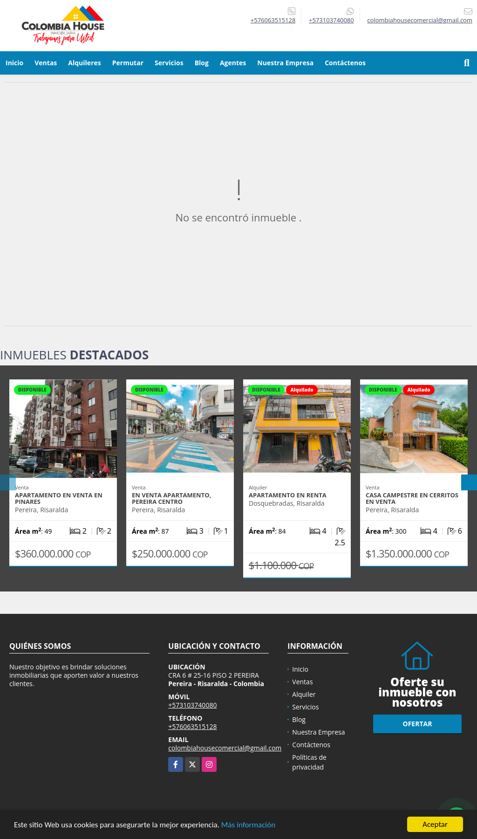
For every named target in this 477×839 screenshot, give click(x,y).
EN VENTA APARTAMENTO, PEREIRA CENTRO (171, 498)
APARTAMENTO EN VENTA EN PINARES (58, 498)
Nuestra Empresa (285, 62)
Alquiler (303, 694)
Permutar (127, 62)
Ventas (45, 62)
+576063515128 (273, 20)
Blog (202, 62)
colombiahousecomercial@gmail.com (224, 747)
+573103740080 (331, 20)
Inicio (14, 62)
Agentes (233, 62)
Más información (248, 825)
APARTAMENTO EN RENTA (288, 495)
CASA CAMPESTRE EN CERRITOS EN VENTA (412, 498)
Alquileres (84, 62)
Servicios (169, 62)
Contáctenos (345, 62)
